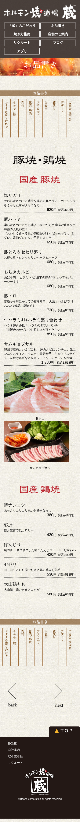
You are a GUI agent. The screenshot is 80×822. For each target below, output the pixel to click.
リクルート (22, 42)
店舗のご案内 (58, 34)
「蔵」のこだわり (22, 25)
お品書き (58, 25)
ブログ (58, 42)
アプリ (22, 51)
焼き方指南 (22, 34)
